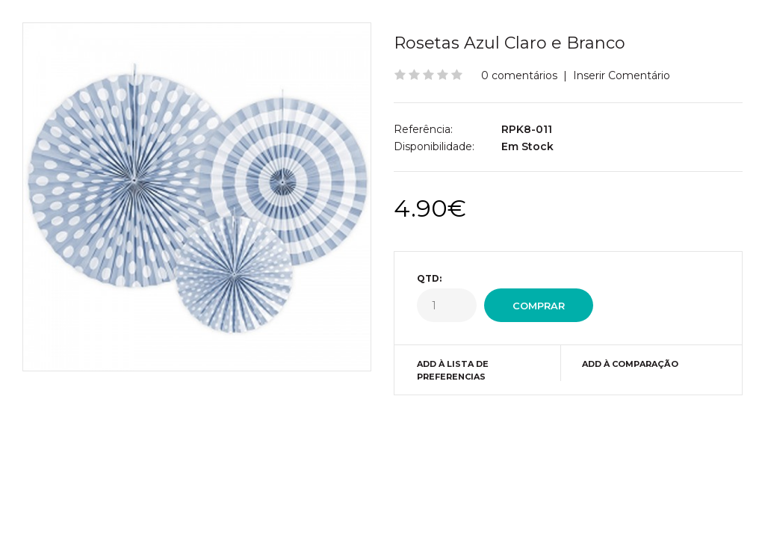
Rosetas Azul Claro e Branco (509, 43)
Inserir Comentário (621, 75)
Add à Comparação (630, 364)
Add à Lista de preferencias (453, 371)
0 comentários (519, 75)
